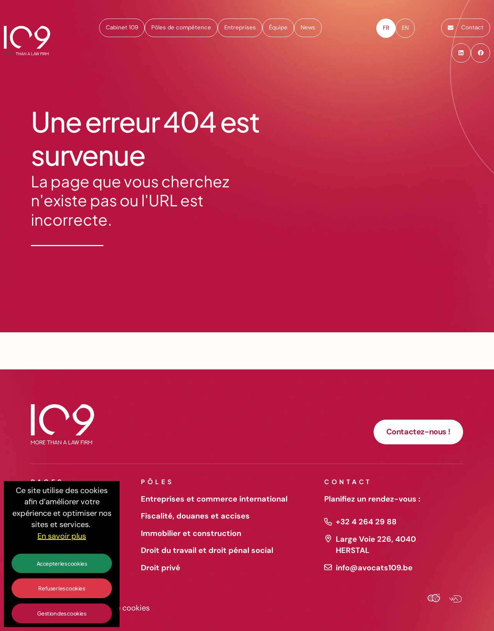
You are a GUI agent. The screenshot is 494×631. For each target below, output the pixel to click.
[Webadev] (452, 600)
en (405, 28)
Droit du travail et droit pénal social (207, 550)
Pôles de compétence (181, 27)
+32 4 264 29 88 (366, 522)
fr (386, 28)
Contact (466, 27)
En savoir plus (61, 536)
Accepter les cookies (62, 563)
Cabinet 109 (122, 27)
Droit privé (160, 568)
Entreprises (240, 27)
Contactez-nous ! (418, 432)
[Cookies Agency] (434, 600)
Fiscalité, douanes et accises (195, 516)
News (308, 27)
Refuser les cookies (61, 588)
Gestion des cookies (61, 613)
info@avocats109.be (374, 568)
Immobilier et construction (191, 533)
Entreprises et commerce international (214, 499)
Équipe (278, 27)
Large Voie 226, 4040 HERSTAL (376, 545)
